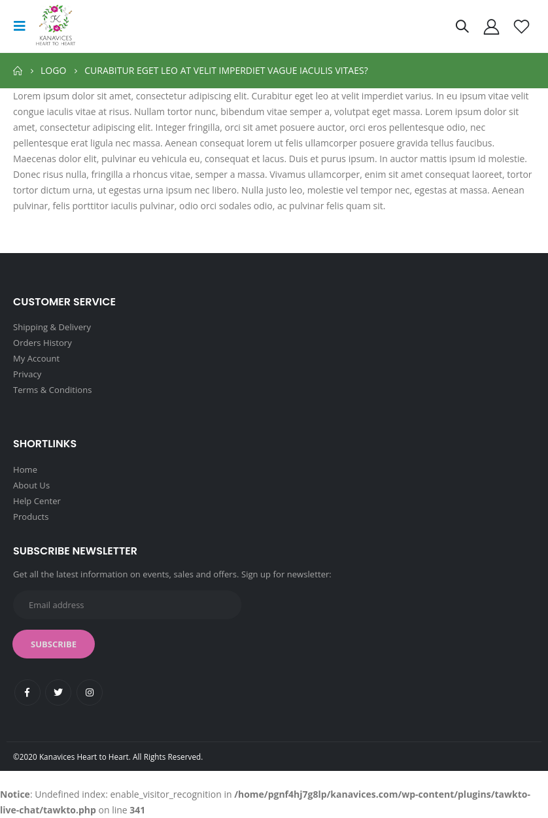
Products (30, 516)
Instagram (90, 692)
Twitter (58, 692)
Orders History (42, 343)
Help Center (37, 501)
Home (25, 469)
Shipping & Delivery (52, 327)
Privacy (27, 374)
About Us (31, 485)
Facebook (27, 692)
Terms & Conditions (52, 390)
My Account (36, 358)
